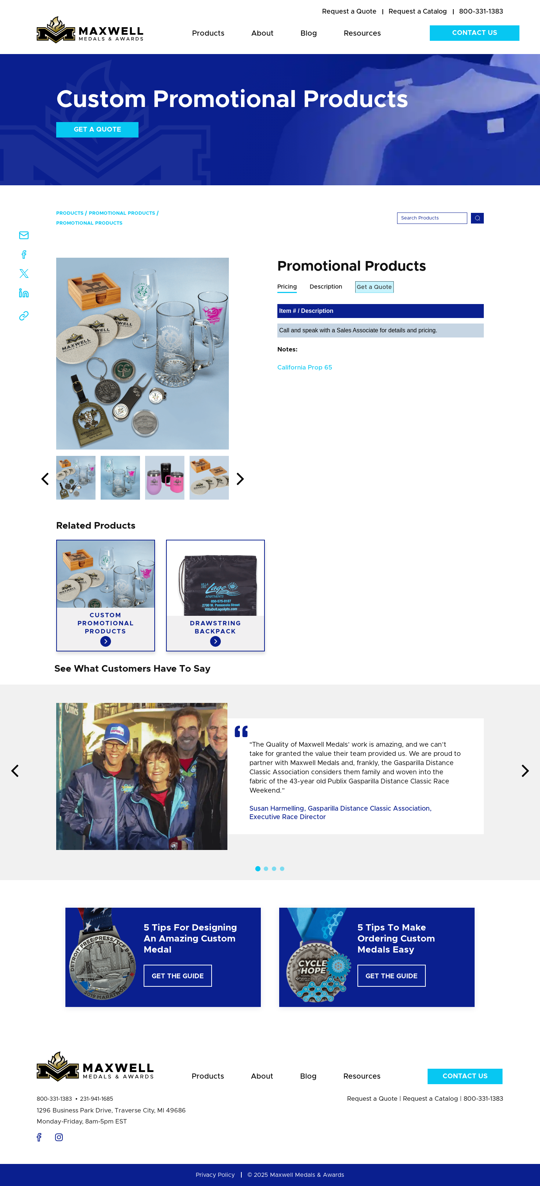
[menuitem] (349, 12)
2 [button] (266, 869)
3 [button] (274, 869)
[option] (142, 354)
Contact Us (474, 33)
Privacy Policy (215, 1175)
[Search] (432, 218)
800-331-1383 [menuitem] (481, 11)
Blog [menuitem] (308, 33)
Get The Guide (178, 976)
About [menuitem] (262, 33)
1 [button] (257, 868)
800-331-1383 (54, 1099)
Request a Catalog (430, 1099)
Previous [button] (45, 479)
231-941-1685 (96, 1099)
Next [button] (240, 479)
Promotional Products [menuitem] (122, 213)
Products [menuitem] (208, 33)
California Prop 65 (304, 368)
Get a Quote (97, 129)
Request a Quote (372, 1099)
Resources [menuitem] (362, 33)
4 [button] (282, 869)
